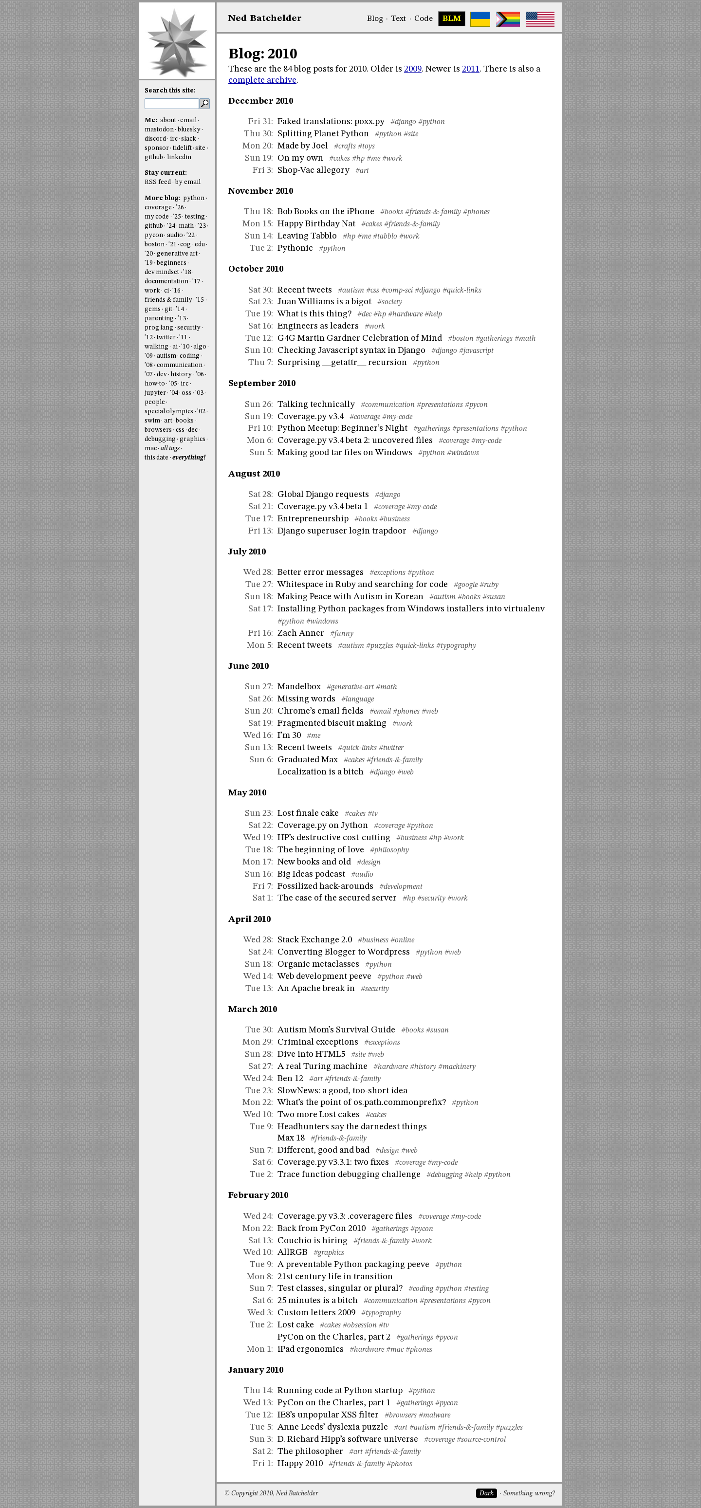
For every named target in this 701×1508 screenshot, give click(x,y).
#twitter (391, 748)
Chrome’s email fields (320, 711)
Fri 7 (262, 886)
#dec (364, 314)
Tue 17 (258, 519)
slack (188, 139)
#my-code (397, 417)
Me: (152, 120)
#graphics (329, 1253)
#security (431, 898)
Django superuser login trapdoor (341, 531)
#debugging (444, 1175)
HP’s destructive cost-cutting (333, 837)
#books (391, 212)
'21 (172, 244)
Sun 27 (258, 686)
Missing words (306, 699)
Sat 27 (259, 1066)
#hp (358, 159)
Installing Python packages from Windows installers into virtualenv (411, 609)
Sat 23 (259, 301)
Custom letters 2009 (316, 1312)
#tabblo (385, 236)
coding (190, 356)
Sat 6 (262, 1162)
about (168, 120)
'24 (171, 226)
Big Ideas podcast (311, 874)
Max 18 (291, 1138)
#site (411, 134)
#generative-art (350, 687)
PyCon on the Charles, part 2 (333, 1337)
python (193, 198)
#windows (463, 453)
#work (392, 159)
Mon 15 (256, 224)
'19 (149, 263)
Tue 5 (260, 1427)
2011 (471, 69)
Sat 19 (259, 723)
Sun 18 (258, 596)
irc (174, 139)
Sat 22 (259, 825)
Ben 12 (290, 1078)
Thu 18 (257, 211)
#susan (493, 597)
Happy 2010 (300, 1463)
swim (152, 421)
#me (373, 159)
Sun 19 (258, 158)
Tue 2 (260, 248)
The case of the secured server (337, 898)
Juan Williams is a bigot (324, 301)
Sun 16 (258, 874)
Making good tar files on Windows (344, 452)
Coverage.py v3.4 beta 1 (322, 506)
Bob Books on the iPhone (325, 211)
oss (186, 393)
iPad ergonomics (310, 1349)
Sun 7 (260, 1150)
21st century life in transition (335, 1276)
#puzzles (379, 646)
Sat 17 (259, 609)
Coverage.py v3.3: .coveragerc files (344, 1216)
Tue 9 (260, 1126)
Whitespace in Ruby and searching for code (362, 584)
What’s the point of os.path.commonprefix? (361, 1102)
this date (156, 458)
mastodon (159, 130)
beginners (171, 263)
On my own (300, 158)
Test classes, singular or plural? (340, 1288)
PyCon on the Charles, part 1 (333, 1402)
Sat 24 (259, 952)
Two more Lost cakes (318, 1114)
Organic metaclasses (318, 964)
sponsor (157, 148)
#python (431, 122)
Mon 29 (256, 1042)
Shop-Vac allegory (313, 170)
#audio (362, 875)
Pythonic (295, 248)
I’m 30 (289, 735)
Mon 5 (259, 645)
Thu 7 (259, 362)
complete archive (262, 80)
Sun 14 (258, 236)
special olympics (169, 411)
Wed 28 (257, 572)
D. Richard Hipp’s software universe (347, 1439)
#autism (351, 290)
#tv (373, 814)
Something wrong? (528, 1493)
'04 (174, 393)
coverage (158, 207)
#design (369, 862)
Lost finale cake (308, 813)
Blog (375, 19)
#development (401, 887)
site (200, 148)
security (189, 328)
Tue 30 (258, 1030)
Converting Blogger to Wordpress (343, 952)
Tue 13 (258, 988)
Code (423, 19)
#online (402, 940)
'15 (200, 300)
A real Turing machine (322, 1066)
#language (357, 699)
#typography (456, 646)
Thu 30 (257, 133)
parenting (159, 318)
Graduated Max (307, 759)
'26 (180, 207)
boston (155, 244)
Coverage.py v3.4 (310, 416)
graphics (192, 439)
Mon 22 (256, 1102)
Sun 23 (258, 813)
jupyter (155, 393)
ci (166, 291)
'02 (201, 411)
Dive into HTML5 (311, 1054)
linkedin (179, 157)
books (185, 421)
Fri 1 (262, 1463)
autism (166, 356)
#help (433, 314)
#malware (434, 1415)
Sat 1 (262, 898)
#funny (341, 634)
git (168, 309)
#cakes (339, 159)
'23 (202, 226)
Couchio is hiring (312, 1240)
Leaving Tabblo (307, 236)
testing (195, 217)
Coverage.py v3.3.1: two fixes (333, 1162)
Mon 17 (256, 862)
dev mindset (162, 272)
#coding (420, 1289)
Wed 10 (257, 1114)
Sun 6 (260, 759)
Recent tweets (304, 290)
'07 (149, 374)
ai (175, 347)
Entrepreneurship (313, 519)
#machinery (457, 1067)
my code (157, 217)
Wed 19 (257, 837)
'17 (196, 281)
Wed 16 (257, 735)
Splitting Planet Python (323, 133)
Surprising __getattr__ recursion (342, 362)
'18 (187, 272)
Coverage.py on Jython (322, 825)
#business (394, 519)
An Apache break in (316, 988)
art (168, 421)
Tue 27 (258, 584)
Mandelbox (299, 686)
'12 (149, 337)
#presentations (440, 405)
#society (389, 302)
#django (403, 122)
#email (380, 712)
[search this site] (172, 103)
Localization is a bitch (320, 772)
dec (193, 430)
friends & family (168, 300)
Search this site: (170, 91)
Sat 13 (259, 1240)
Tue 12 (258, 338)
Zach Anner (300, 633)
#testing (476, 1289)
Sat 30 (259, 290)
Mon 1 (259, 1349)
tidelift (182, 148)
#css (372, 290)
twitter (166, 337)
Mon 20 (256, 146)
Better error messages (320, 572)
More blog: (163, 198)
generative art (177, 254)
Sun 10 (258, 350)
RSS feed (158, 182)
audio (175, 235)
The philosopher (310, 1451)
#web (430, 712)
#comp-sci (397, 290)
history (181, 374)
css (180, 430)
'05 (173, 384)
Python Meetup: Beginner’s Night (342, 428)
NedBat (265, 18)
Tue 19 (258, 314)
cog (185, 244)
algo (199, 347)
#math (525, 339)
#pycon (476, 405)
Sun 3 (260, 1439)
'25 (177, 217)
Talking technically (316, 404)
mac (151, 448)
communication (180, 365)
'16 (176, 291)
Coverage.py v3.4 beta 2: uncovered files (355, 440)
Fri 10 (259, 428)
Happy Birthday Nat (316, 224)
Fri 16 (259, 633)
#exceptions (387, 573)
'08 (149, 365)
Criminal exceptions (317, 1042)
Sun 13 (258, 747)
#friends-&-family (433, 212)
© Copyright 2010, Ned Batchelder (271, 1493)
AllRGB (292, 1252)
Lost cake (295, 1325)
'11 (183, 337)
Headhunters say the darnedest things (352, 1126)
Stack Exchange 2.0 (314, 940)
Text (398, 19)
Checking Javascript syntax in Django (351, 350)
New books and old (314, 862)
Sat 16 (259, 326)
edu (200, 244)
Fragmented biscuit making (332, 723)
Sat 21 (259, 506)
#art (362, 171)
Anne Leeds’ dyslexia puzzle (332, 1427)
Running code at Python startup (340, 1390)
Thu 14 (257, 1390)
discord (155, 139)
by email (188, 182)
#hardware (405, 314)
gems (153, 309)
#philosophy (389, 850)
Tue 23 (258, 1090)
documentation (166, 281)
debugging (160, 439)
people (155, 402)
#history (423, 1067)
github (154, 157)
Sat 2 (262, 1451)
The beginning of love (320, 850)
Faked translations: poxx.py (331, 121)
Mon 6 (259, 440)
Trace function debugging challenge (349, 1174)
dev (162, 374)
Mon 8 (259, 1276)
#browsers (401, 1415)
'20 (149, 254)
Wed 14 (257, 976)
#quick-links (462, 290)
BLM (452, 19)
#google (466, 585)
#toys (366, 146)
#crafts (345, 146)
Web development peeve (324, 976)
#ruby (489, 585)
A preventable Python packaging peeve (353, 1264)
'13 (182, 318)
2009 (413, 69)
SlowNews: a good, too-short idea (342, 1090)
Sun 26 (258, 404)
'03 (199, 393)
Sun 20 (258, 711)
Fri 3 (262, 170)
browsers (158, 430)
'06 (200, 374)
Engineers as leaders (318, 326)
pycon (154, 235)
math (186, 226)
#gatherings (494, 339)
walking (156, 347)
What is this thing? (314, 314)
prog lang (159, 328)
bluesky (189, 130)
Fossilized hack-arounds (325, 886)
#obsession (360, 1325)
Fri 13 (259, 531)
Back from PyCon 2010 (321, 1228)
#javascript (476, 351)
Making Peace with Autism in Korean (350, 596)
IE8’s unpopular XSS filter (328, 1415)
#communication (388, 405)
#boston (461, 339)
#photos (399, 1464)
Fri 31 (259, 121)
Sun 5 (260, 452)
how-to (155, 384)
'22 (190, 235)
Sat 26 (259, 699)
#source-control (481, 1440)
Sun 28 (258, 1054)
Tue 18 (258, 850)
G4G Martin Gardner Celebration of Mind (359, 338)
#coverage (365, 417)
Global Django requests (323, 494)
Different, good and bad (323, 1150)
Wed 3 (259, 1312)
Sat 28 (259, 494)
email (188, 120)
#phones (476, 212)
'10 (185, 347)
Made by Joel (302, 146)
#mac (395, 1350)
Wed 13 (257, 1402)
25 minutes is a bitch (317, 1300)
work (152, 291)
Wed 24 (257, 1078)
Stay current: (166, 173)
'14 (180, 309)
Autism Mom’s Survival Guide (336, 1030)
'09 (149, 356)
